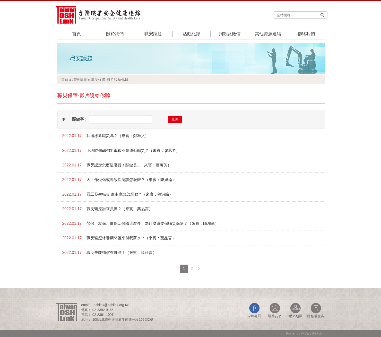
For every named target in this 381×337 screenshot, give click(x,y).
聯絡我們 (306, 33)
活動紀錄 (191, 33)
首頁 (76, 33)
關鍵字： (80, 119)
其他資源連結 (268, 33)
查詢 (175, 119)
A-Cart (306, 333)
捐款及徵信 (230, 33)
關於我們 (115, 33)
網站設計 (318, 333)
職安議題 (153, 33)
